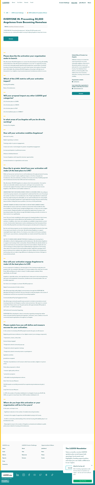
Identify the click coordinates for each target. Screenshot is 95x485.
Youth (31, 2)
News (89, 2)
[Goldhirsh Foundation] (7, 481)
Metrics (4, 454)
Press (3, 461)
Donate (11, 39)
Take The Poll (82, 481)
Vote (23, 451)
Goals (3, 451)
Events (43, 458)
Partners (24, 458)
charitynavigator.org (77, 88)
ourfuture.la (75, 81)
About (13, 2)
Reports (4, 458)
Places (42, 454)
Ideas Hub (74, 2)
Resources (24, 454)
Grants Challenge (64, 2)
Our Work (19, 2)
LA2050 (5, 2)
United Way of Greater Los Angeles (16, 26)
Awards (26, 2)
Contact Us (5, 464)
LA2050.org (7, 475)
